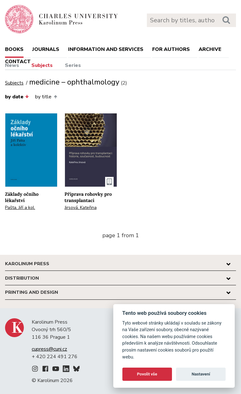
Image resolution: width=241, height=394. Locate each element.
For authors (171, 49)
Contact (18, 61)
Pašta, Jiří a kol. (20, 208)
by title (46, 96)
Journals (45, 49)
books (14, 49)
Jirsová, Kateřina (81, 208)
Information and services (105, 49)
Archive (210, 49)
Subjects (42, 65)
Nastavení (201, 374)
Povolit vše (147, 374)
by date (17, 96)
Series (73, 65)
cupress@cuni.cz (49, 349)
